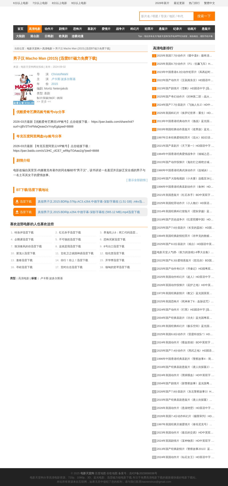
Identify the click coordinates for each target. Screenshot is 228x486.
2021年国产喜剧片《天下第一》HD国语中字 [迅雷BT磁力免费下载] (186, 145)
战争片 (120, 28)
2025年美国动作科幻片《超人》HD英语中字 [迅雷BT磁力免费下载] (186, 276)
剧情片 (63, 28)
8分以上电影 (59, 3)
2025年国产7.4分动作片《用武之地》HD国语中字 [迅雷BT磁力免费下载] (186, 350)
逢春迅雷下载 (24, 260)
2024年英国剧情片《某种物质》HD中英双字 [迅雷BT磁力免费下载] (186, 440)
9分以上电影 (78, 3)
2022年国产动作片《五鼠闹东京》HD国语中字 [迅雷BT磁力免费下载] (186, 80)
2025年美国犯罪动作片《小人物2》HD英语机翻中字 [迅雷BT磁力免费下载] (186, 203)
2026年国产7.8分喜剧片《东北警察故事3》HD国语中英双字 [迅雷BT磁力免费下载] (186, 391)
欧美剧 (63, 36)
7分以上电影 (40, 3)
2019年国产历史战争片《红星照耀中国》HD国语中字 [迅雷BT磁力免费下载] (186, 219)
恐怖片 (77, 28)
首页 (20, 28)
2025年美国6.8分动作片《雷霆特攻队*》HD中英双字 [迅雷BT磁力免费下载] (186, 334)
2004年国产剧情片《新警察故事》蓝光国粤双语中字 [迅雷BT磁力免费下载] (186, 383)
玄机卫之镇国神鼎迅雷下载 (77, 253)
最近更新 (179, 3)
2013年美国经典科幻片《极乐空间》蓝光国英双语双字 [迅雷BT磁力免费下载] (186, 326)
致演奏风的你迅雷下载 (28, 246)
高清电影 (35, 28)
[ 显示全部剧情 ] (137, 180)
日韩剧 (49, 36)
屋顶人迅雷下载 (25, 253)
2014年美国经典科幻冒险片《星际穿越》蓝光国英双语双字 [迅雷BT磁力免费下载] (186, 211)
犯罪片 (149, 28)
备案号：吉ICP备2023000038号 (137, 473)
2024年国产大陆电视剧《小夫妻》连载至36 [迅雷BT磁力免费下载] (186, 178)
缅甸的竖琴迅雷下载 (117, 267)
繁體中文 (209, 3)
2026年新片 (162, 3)
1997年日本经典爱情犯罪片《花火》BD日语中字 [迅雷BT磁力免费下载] (186, 137)
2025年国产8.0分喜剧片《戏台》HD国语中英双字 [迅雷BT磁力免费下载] (186, 244)
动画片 (191, 28)
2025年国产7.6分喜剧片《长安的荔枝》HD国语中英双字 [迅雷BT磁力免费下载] (186, 227)
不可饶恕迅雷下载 (70, 239)
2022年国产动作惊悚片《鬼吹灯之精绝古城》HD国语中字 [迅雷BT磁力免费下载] (186, 162)
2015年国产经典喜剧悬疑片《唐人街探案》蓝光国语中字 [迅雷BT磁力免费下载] (186, 399)
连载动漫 (77, 36)
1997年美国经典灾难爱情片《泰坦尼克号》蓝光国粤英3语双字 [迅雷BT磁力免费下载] (186, 424)
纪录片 (177, 28)
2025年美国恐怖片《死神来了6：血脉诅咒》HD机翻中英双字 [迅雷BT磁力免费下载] (186, 301)
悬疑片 (163, 28)
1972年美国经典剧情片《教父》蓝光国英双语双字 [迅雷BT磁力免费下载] (186, 293)
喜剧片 (91, 28)
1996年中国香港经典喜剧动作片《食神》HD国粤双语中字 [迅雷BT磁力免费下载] (186, 186)
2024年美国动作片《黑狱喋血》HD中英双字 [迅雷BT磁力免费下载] (186, 375)
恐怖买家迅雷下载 (114, 239)
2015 (54, 84)
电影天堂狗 (33, 48)
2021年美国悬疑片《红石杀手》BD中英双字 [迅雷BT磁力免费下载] (186, 194)
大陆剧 (20, 36)
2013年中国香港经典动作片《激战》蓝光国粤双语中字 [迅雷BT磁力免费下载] (186, 121)
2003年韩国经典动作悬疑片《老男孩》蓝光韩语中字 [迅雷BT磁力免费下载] (186, 129)
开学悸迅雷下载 (114, 260)
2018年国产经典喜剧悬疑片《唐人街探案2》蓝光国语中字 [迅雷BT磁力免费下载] (186, 367)
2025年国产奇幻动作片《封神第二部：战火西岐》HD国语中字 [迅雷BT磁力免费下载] (186, 96)
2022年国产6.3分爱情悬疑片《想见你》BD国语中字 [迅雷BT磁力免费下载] (186, 260)
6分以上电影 (20, 3)
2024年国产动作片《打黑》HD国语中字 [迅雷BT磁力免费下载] (186, 309)
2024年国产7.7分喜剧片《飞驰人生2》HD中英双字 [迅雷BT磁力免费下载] (186, 104)
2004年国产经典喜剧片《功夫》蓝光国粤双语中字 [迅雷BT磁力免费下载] (186, 317)
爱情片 (106, 28)
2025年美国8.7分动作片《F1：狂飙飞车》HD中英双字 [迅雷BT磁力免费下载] (186, 63)
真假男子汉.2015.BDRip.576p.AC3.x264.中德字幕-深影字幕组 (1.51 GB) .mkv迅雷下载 (80, 201)
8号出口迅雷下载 (114, 246)
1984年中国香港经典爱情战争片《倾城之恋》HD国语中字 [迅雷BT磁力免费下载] (186, 153)
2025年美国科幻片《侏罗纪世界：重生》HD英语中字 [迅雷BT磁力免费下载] (186, 113)
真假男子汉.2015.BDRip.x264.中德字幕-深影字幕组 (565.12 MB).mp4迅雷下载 (76, 212)
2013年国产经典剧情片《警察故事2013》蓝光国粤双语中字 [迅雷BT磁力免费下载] (186, 448)
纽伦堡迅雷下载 (114, 253)
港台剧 (34, 36)
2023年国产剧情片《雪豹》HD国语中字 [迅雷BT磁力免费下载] (186, 88)
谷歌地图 (112, 473)
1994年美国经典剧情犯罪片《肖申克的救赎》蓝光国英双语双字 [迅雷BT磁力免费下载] (186, 235)
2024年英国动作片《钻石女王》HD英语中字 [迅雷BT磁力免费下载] (186, 457)
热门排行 (194, 3)
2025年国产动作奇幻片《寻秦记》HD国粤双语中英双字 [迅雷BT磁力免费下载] (186, 268)
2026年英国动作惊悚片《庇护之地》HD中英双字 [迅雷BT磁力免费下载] (186, 285)
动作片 (49, 28)
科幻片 (134, 28)
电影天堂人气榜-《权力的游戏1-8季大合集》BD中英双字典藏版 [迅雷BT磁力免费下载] (186, 252)
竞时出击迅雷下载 (72, 267)
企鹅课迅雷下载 (24, 239)
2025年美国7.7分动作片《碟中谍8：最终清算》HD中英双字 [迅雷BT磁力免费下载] (186, 55)
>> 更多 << (44, 101)
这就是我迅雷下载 (70, 246)
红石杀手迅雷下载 (70, 232)
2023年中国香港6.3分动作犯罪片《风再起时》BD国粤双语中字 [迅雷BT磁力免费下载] (186, 72)
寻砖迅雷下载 (24, 267)
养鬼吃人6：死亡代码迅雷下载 (122, 232)
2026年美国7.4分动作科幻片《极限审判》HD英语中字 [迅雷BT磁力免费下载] (186, 416)
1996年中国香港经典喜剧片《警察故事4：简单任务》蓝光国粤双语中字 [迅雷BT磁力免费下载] (186, 358)
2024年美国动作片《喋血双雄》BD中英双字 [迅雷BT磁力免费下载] (186, 342)
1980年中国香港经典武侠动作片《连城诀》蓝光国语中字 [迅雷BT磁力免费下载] (186, 170)
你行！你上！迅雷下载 (74, 260)
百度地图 (100, 473)
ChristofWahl (59, 74)
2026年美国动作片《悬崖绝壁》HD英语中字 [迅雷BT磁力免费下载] (186, 408)
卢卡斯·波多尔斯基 (63, 79)
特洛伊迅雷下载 (24, 232)
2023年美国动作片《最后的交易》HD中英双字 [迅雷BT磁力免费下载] (186, 432)
